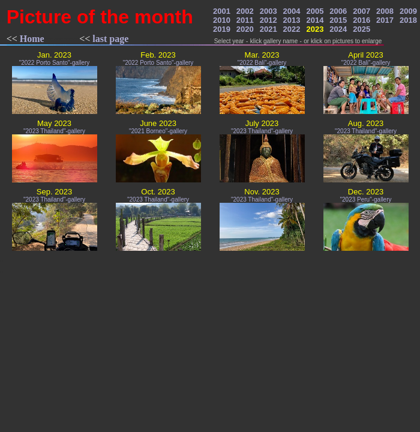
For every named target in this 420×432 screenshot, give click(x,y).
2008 (385, 11)
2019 (221, 29)
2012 (268, 20)
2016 (361, 20)
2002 (245, 11)
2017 (385, 20)
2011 (245, 20)
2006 (338, 11)
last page (110, 39)
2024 (338, 29)
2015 (338, 20)
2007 (361, 11)
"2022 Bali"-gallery (262, 62)
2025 (361, 29)
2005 (314, 11)
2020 (245, 29)
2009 (408, 11)
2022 (292, 29)
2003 (268, 11)
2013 (292, 20)
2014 (314, 20)
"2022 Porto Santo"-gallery (54, 62)
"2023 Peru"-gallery (365, 199)
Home (32, 39)
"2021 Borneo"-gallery (158, 131)
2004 (292, 11)
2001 (221, 11)
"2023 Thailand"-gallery (54, 131)
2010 (221, 20)
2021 (268, 29)
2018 (408, 20)
